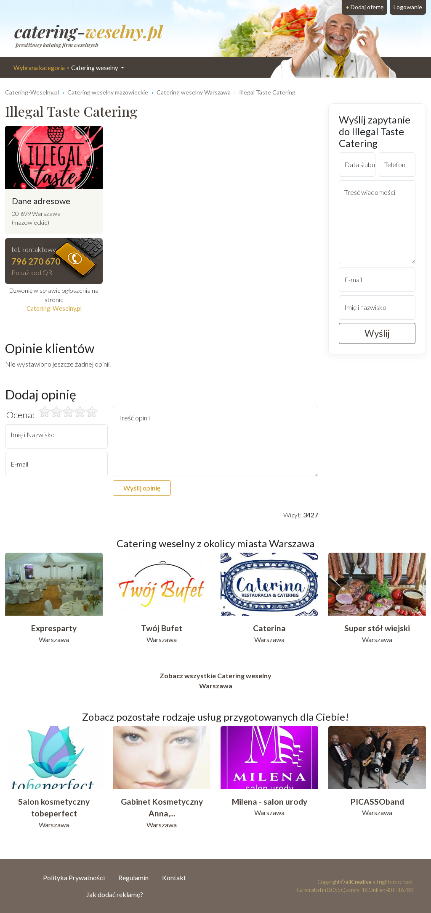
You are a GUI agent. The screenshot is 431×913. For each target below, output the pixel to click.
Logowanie (408, 6)
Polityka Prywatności (74, 878)
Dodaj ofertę (364, 6)
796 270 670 (35, 261)
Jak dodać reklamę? (114, 894)
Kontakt (174, 878)
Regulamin (133, 878)
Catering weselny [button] (66, 67)
